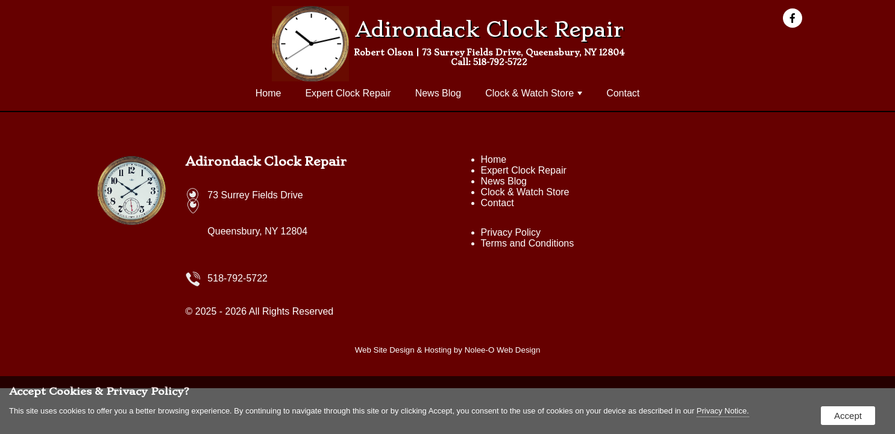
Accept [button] (848, 415)
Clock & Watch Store (533, 93)
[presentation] (796, 19)
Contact (622, 93)
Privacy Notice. (723, 410)
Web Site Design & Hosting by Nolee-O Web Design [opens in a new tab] (448, 349)
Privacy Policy (511, 232)
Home (268, 93)
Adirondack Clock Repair (266, 161)
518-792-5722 (500, 62)
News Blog (438, 93)
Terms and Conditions (527, 243)
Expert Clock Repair (348, 93)
